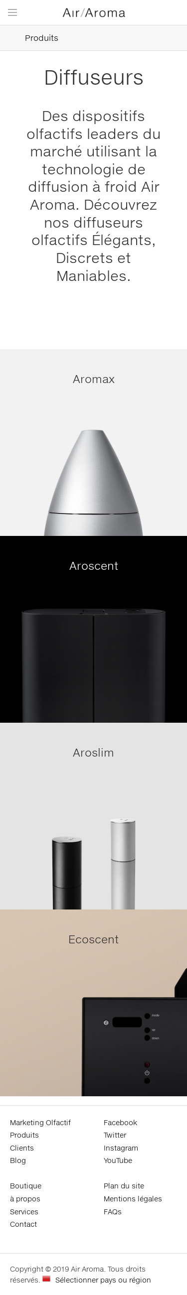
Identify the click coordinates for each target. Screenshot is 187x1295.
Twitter (115, 1135)
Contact (23, 1224)
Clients (22, 1148)
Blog (18, 1160)
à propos (25, 1198)
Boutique (25, 1185)
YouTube (118, 1160)
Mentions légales (133, 1198)
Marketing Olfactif (40, 1122)
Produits (29, 37)
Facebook (120, 1122)
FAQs (113, 1211)
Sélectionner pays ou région (103, 1280)
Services (24, 1211)
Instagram (121, 1148)
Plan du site (124, 1185)
